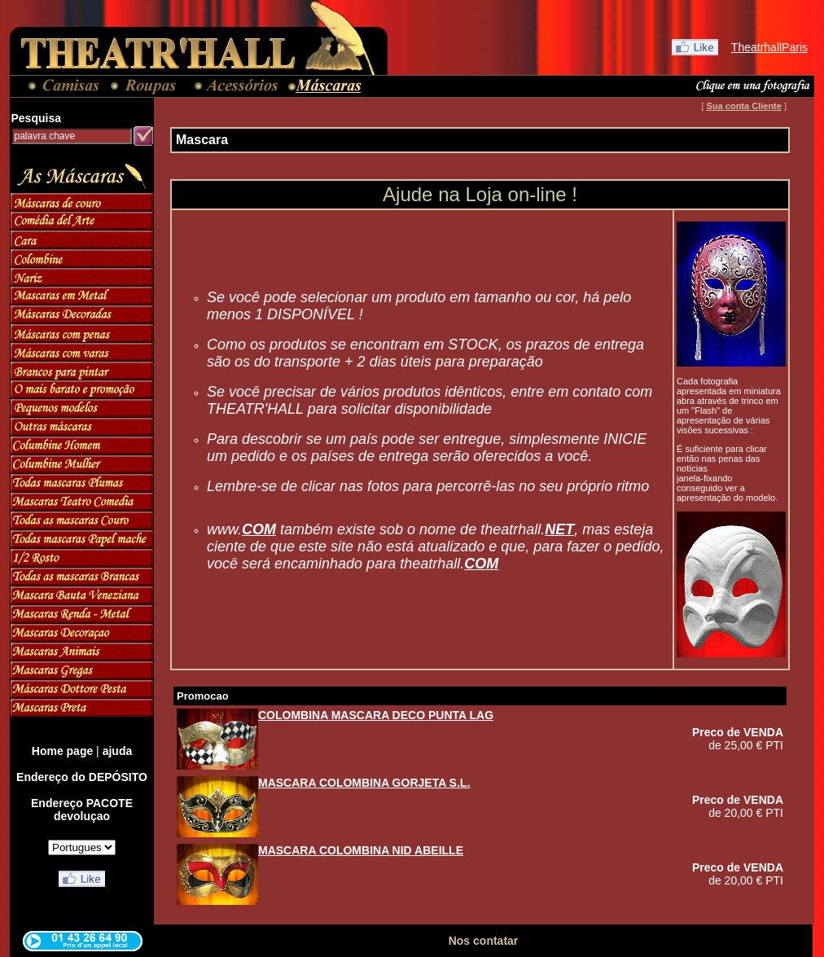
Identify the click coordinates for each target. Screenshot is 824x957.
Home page (62, 750)
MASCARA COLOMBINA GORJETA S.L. (364, 782)
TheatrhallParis (769, 47)
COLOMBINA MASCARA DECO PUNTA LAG (375, 715)
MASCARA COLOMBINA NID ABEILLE (360, 850)
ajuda (118, 750)
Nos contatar (484, 940)
